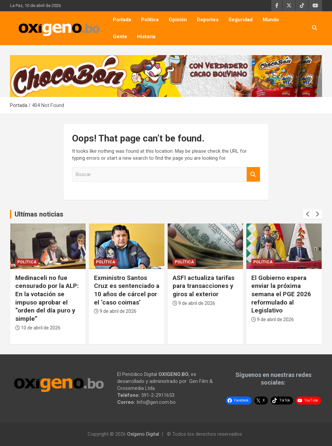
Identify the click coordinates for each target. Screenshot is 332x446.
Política (150, 20)
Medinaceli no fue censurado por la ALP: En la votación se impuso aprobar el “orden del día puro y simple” (47, 298)
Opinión (178, 20)
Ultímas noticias (39, 214)
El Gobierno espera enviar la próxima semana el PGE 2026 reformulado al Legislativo (281, 294)
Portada (122, 20)
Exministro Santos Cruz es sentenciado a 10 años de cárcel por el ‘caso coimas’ (126, 290)
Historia (146, 37)
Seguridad (240, 20)
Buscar (253, 174)
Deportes (207, 20)
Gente (120, 37)
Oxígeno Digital (143, 434)
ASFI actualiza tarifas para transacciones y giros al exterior (203, 286)
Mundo (271, 20)
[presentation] (307, 214)
